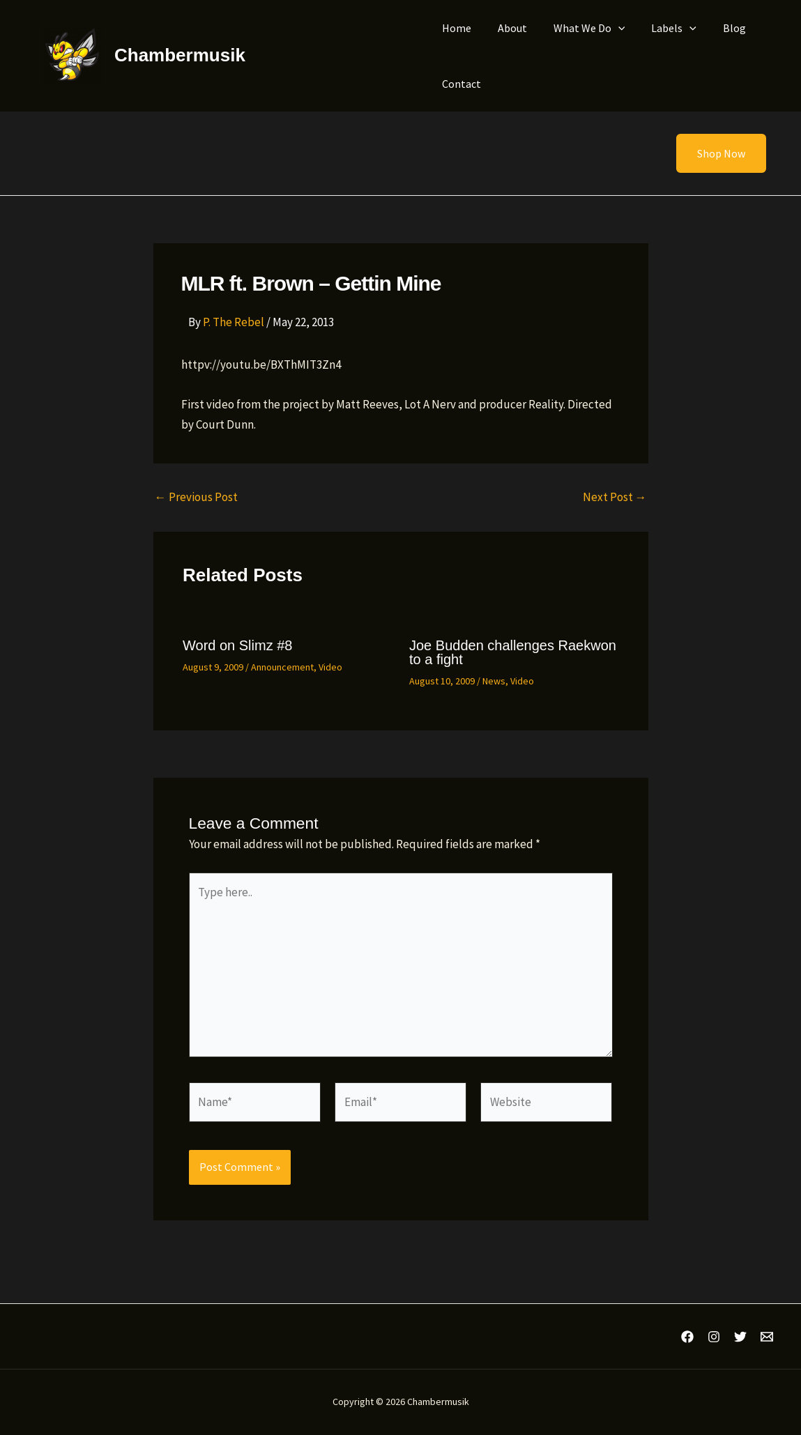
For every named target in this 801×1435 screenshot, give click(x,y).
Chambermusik (179, 55)
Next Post (615, 497)
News (493, 681)
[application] (608, 28)
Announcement (282, 667)
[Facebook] (687, 1336)
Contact (459, 84)
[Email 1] (767, 1336)
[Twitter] (740, 1336)
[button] (712, 153)
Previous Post (196, 497)
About (506, 28)
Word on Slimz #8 (237, 645)
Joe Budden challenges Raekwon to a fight (512, 652)
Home (454, 28)
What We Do (579, 28)
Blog (715, 28)
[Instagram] (714, 1336)
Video (330, 667)
